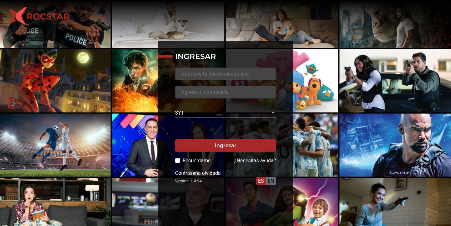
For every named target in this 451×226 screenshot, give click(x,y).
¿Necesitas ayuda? (255, 160)
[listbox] (225, 113)
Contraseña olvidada (198, 173)
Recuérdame (197, 160)
